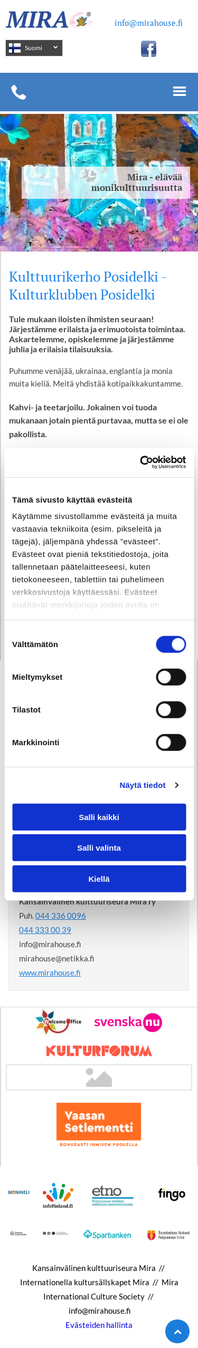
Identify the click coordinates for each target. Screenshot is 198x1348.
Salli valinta (99, 847)
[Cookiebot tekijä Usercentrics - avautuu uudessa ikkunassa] (141, 462)
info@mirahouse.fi (149, 22)
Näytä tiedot (143, 785)
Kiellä (98, 878)
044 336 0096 (60, 915)
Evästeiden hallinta (99, 1325)
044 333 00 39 (45, 930)
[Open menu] (179, 92)
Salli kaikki (99, 816)
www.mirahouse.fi (50, 972)
